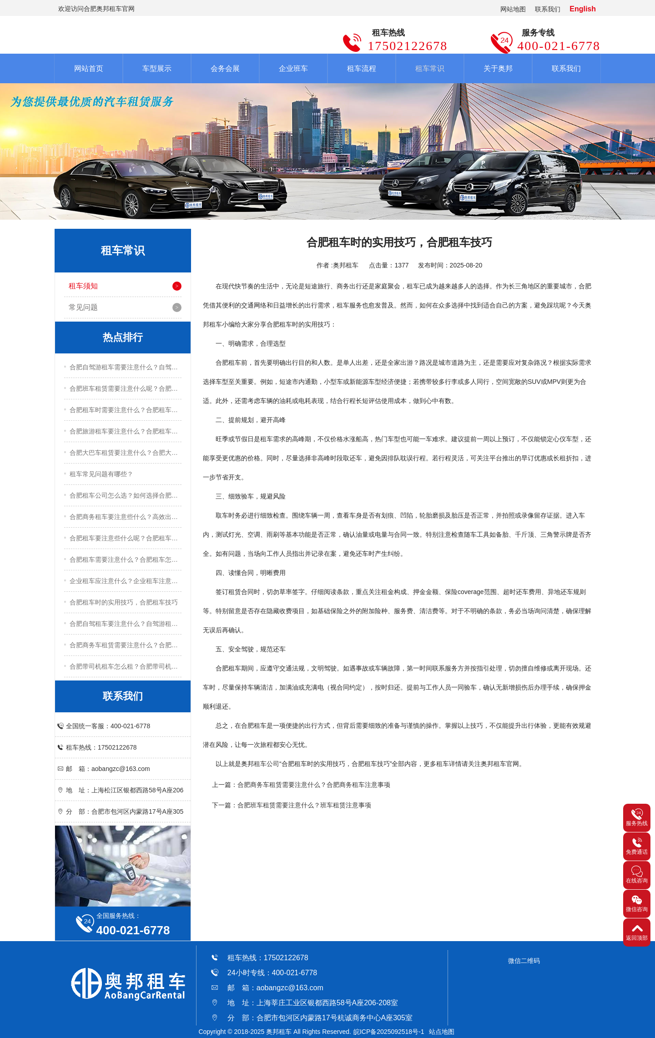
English (582, 9)
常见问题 (83, 307)
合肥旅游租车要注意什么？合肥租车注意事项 (125, 431)
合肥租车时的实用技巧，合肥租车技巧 (124, 602)
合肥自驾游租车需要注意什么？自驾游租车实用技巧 (125, 367)
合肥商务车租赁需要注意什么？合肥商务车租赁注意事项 (125, 645)
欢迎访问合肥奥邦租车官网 (96, 8)
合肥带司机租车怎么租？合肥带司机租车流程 (125, 666)
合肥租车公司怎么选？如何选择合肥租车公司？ (125, 495)
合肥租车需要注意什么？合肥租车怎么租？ (125, 559)
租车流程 (361, 68)
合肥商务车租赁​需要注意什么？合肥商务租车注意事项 (313, 784)
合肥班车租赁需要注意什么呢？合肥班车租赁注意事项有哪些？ (125, 388)
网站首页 (88, 68)
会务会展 (225, 68)
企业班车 (293, 68)
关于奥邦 (498, 68)
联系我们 (547, 9)
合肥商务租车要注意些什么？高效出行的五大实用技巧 (125, 516)
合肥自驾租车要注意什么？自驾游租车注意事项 (125, 623)
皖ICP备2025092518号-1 (388, 1031)
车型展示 (156, 68)
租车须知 (83, 286)
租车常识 (429, 68)
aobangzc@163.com (290, 988)
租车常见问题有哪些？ (101, 474)
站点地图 (441, 1031)
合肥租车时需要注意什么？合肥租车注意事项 (125, 409)
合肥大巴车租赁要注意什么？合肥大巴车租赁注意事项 (125, 452)
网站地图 (513, 9)
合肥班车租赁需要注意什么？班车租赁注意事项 (304, 805)
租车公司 (266, 763)
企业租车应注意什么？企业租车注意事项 (125, 581)
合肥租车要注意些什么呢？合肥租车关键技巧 (125, 538)
